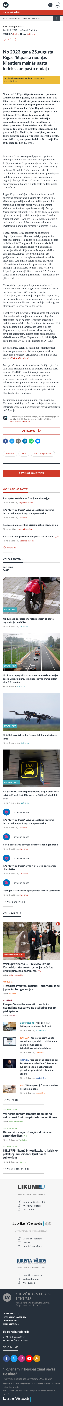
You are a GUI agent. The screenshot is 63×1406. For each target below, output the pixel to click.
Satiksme (31, 34)
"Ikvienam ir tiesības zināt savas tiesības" (29, 1371)
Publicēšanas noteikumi (20, 422)
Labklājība (40, 1093)
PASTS (6, 570)
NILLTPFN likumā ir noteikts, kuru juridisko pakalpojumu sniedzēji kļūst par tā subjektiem (30, 1154)
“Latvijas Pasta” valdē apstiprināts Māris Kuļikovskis (31, 891)
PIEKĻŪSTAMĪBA (11, 1321)
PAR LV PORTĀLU (11, 1314)
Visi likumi (28, 1210)
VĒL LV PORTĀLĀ (12, 913)
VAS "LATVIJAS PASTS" (15, 489)
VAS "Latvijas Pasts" (14, 26)
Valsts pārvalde (16, 975)
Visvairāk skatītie (32, 1206)
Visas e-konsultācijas (18, 1169)
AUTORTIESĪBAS (11, 1324)
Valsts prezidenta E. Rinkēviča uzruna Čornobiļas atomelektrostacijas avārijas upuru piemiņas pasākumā (28, 967)
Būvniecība (40, 1031)
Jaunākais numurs (32, 1275)
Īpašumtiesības (16, 1122)
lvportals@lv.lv (19, 1337)
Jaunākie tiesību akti (34, 1202)
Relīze (16, 34)
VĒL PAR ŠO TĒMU (13, 559)
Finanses (23, 1162)
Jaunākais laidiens (33, 1239)
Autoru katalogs (31, 1279)
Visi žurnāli (29, 1283)
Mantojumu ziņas (32, 1246)
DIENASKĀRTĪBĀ (11, 13)
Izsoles (26, 1242)
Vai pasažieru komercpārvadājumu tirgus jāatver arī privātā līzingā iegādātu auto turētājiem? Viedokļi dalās (31, 795)
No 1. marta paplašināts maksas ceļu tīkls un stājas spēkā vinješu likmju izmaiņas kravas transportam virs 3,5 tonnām (30, 679)
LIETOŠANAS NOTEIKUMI (15, 1317)
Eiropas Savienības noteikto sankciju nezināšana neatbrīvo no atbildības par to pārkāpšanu (29, 1008)
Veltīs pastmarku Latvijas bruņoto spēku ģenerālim (31, 845)
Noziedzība (40, 1078)
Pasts (23, 454)
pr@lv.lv (24, 1341)
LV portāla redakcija (16, 1331)
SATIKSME (8, 567)
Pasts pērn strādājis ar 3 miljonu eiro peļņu (26, 498)
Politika (12, 994)
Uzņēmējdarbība (26, 503)
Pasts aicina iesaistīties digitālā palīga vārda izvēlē (30, 525)
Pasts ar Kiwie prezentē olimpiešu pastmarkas (28, 536)
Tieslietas (13, 1016)
